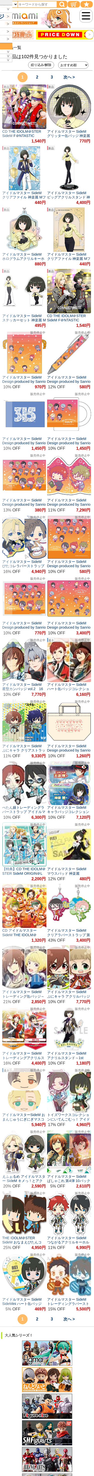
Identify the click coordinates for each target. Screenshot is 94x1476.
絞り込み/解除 (41, 65)
